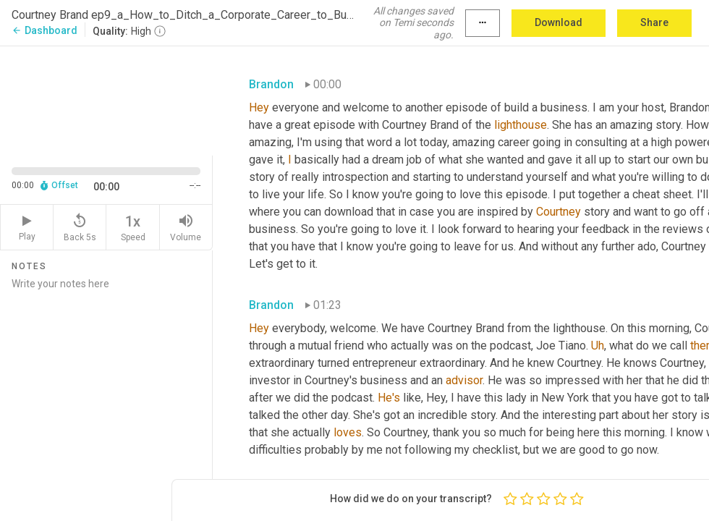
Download (558, 22)
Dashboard (44, 30)
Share (654, 22)
